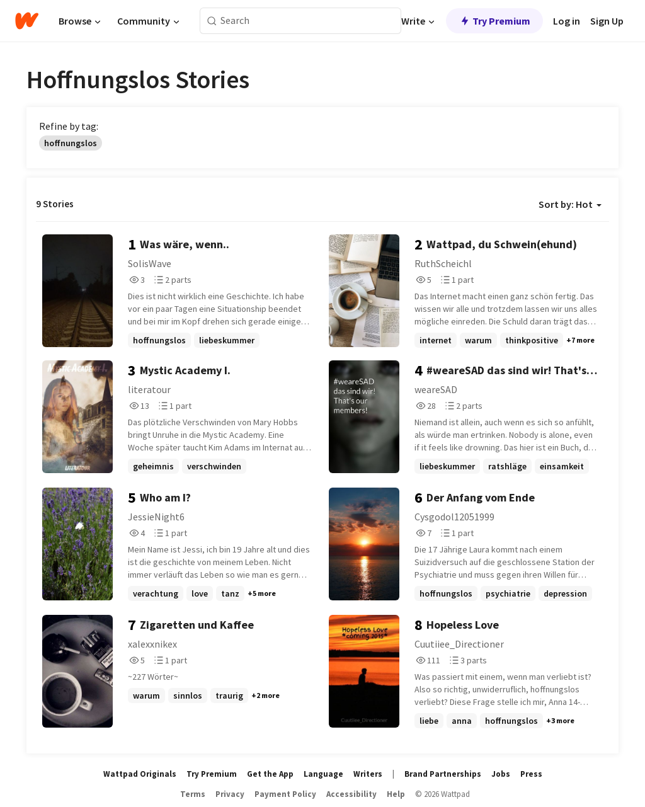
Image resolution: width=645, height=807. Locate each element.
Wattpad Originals (139, 774)
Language (323, 774)
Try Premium (494, 20)
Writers (367, 774)
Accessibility (351, 794)
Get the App (270, 774)
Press (531, 774)
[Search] (212, 21)
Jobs (500, 774)
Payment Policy (285, 794)
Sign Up (607, 20)
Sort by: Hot (570, 204)
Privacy (229, 794)
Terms (192, 794)
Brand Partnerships (442, 774)
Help (396, 794)
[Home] (26, 21)
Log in (566, 20)
